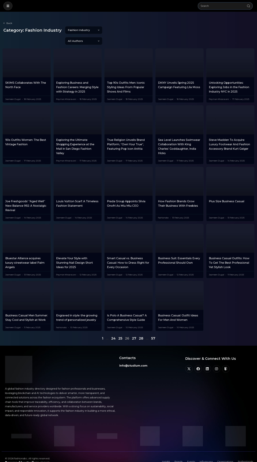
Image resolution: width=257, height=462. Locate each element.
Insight (163, 450)
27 (134, 327)
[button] (7, 6)
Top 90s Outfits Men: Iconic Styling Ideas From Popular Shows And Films (126, 76)
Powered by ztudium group (27, 451)
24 (113, 327)
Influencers (204, 450)
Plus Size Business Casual (226, 190)
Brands (176, 450)
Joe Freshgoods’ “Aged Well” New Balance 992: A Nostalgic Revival (25, 195)
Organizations (224, 450)
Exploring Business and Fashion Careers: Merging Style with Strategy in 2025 (77, 76)
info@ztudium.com (133, 354)
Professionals (245, 450)
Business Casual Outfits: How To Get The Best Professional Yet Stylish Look (229, 252)
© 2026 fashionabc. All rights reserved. (27, 447)
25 (120, 327)
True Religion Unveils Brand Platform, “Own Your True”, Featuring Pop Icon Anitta (126, 133)
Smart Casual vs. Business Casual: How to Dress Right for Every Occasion (128, 252)
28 (141, 327)
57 (153, 327)
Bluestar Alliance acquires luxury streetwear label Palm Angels (25, 252)
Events (189, 450)
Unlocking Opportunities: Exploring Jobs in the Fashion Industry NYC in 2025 (229, 76)
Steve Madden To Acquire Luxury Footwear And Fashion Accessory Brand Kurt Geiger (229, 133)
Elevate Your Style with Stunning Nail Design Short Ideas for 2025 (74, 252)
